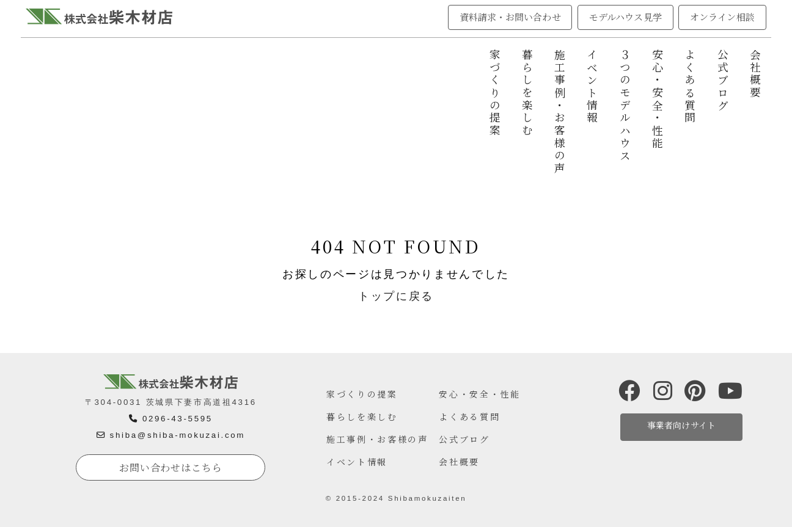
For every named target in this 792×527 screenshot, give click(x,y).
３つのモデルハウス (624, 105)
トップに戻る (396, 296)
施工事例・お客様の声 (560, 112)
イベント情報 (592, 87)
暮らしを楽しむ (527, 93)
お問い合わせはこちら (170, 467)
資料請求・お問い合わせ (510, 16)
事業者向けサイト (681, 425)
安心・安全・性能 (658, 99)
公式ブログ (722, 80)
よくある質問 (690, 87)
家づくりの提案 (494, 93)
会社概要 (755, 74)
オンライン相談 (722, 16)
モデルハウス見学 (625, 16)
